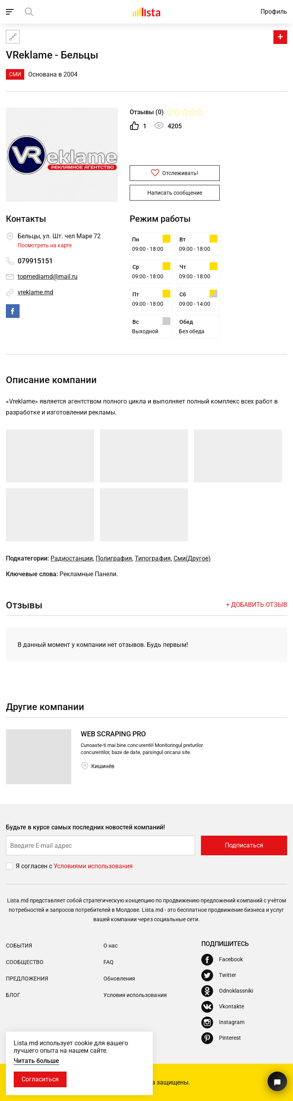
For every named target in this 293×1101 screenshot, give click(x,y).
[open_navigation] (11, 12)
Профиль (273, 11)
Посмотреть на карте (45, 245)
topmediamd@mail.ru (48, 276)
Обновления (119, 978)
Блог (13, 995)
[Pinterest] (221, 1038)
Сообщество (24, 962)
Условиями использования (93, 866)
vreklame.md (35, 292)
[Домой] (146, 11)
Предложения (27, 978)
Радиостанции (72, 558)
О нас (110, 945)
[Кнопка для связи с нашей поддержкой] (277, 1081)
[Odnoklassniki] (227, 991)
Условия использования (134, 995)
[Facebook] (222, 960)
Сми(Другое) (192, 558)
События (19, 945)
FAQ (108, 962)
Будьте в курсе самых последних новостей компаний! (85, 827)
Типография (152, 558)
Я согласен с (35, 866)
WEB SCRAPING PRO (113, 734)
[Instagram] (222, 1022)
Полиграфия (114, 558)
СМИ (15, 74)
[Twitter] (218, 975)
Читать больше (36, 1060)
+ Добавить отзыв (256, 604)
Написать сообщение (174, 193)
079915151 (35, 261)
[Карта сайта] (13, 37)
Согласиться (40, 1079)
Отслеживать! (174, 172)
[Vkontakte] (222, 1007)
